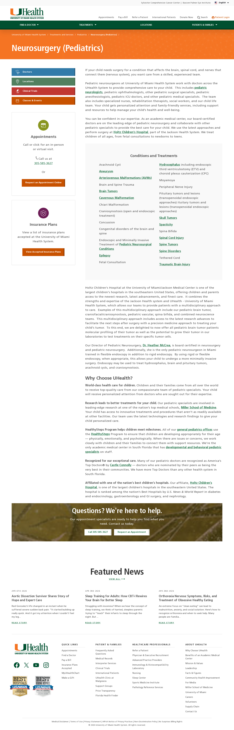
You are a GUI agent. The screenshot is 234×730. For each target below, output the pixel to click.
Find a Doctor (69, 655)
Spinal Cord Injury (171, 238)
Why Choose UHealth (196, 651)
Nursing (136, 673)
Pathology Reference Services (147, 687)
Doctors (23, 72)
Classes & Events (28, 100)
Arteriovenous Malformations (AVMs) (125, 178)
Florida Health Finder (107, 696)
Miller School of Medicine (198, 407)
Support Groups (104, 686)
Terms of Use (76, 722)
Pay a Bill (123, 17)
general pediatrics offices (194, 429)
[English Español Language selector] (222, 3)
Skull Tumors (168, 218)
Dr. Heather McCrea (156, 345)
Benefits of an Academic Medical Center (202, 657)
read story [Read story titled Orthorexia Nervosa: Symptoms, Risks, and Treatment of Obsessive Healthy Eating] (166, 623)
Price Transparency (105, 691)
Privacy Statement (92, 722)
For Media (190, 683)
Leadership (191, 668)
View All (117, 579)
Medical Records (104, 659)
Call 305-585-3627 (98, 532)
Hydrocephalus (169, 164)
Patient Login (221, 17)
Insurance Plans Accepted (70, 666)
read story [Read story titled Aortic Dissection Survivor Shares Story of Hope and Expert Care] (19, 623)
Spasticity (166, 224)
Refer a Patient (140, 17)
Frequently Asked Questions (105, 652)
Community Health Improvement (202, 678)
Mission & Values (194, 663)
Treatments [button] (86, 25)
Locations (146, 25)
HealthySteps (100, 434)
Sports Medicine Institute (145, 683)
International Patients (164, 17)
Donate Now (186, 17)
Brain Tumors (108, 191)
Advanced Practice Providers (147, 660)
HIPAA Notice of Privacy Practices (118, 722)
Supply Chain (192, 707)
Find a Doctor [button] (28, 25)
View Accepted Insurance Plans (43, 252)
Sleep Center (139, 678)
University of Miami (195, 692)
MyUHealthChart (70, 673)
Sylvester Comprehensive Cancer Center (160, 3)
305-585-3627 (43, 163)
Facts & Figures (193, 673)
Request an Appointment (132, 532)
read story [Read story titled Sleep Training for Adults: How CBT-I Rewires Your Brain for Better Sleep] (93, 623)
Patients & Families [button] (203, 25)
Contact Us (191, 712)
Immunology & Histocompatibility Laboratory (150, 666)
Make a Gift (68, 678)
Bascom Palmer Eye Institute (197, 3)
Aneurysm (106, 171)
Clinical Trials (26, 91)
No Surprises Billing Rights (170, 722)
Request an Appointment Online (43, 182)
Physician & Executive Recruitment (150, 655)
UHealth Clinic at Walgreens (105, 679)
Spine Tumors (168, 244)
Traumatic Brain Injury (174, 264)
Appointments (106, 17)
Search (202, 17)
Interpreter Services (106, 663)
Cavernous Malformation (116, 198)
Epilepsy (104, 255)
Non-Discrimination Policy (145, 722)
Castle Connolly (120, 465)
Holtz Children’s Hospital (130, 132)
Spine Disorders (170, 251)
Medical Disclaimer (60, 722)
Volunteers (191, 702)
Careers (189, 697)
